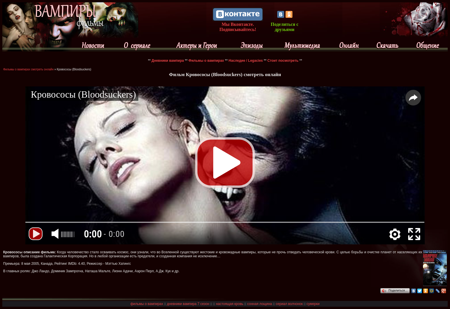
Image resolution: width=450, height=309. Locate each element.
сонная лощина (259, 304)
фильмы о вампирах (147, 304)
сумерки (313, 304)
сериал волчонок (289, 304)
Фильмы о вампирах (206, 61)
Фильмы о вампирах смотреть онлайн (28, 69)
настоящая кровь (229, 304)
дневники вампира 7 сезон (188, 304)
